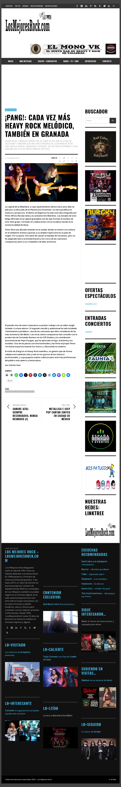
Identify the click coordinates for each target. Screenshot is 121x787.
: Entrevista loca (58, 604)
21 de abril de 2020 (13, 158)
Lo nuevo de (91, 731)
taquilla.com (91, 303)
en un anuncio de (96, 680)
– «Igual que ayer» (92, 574)
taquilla (88, 331)
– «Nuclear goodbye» (95, 569)
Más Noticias (11, 109)
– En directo (92, 583)
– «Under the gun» (96, 588)
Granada (8, 391)
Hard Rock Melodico (27, 391)
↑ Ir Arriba (112, 779)
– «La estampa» (94, 579)
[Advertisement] (60, 86)
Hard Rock (15, 391)
